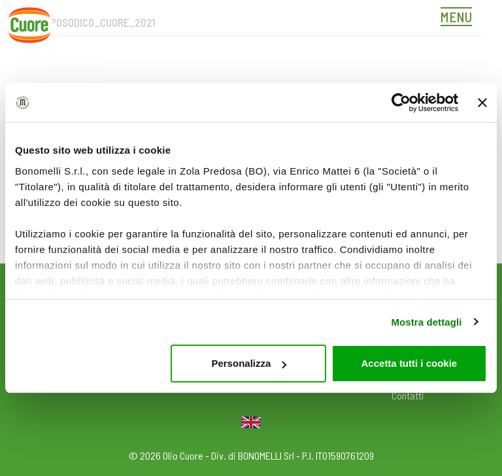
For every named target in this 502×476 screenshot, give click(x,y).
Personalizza (248, 363)
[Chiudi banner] (482, 102)
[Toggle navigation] (459, 18)
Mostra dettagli (426, 322)
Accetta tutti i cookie (409, 363)
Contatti (408, 395)
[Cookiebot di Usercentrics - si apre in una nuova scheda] (401, 102)
